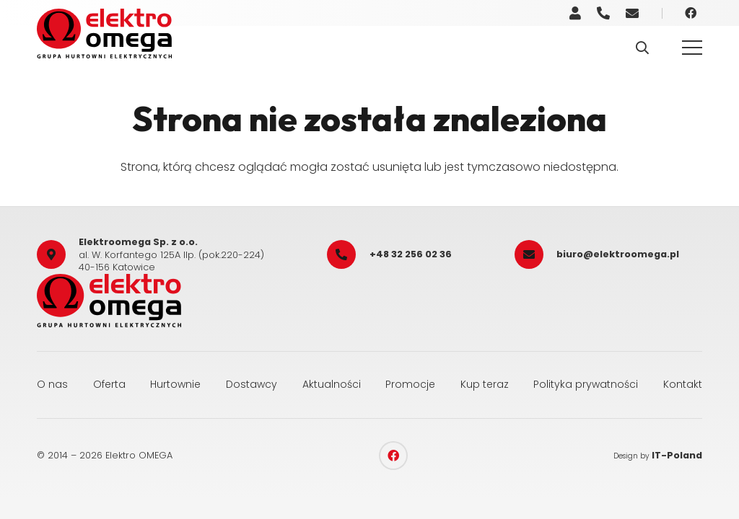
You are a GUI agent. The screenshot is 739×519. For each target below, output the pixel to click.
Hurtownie (175, 384)
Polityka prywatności (585, 384)
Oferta (109, 384)
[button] (642, 48)
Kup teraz (484, 384)
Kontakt (682, 384)
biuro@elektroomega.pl (617, 254)
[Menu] (692, 48)
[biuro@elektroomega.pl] (535, 254)
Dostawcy (251, 384)
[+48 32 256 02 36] (348, 254)
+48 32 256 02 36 (411, 254)
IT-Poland (677, 455)
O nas (52, 384)
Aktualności (331, 384)
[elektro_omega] (104, 33)
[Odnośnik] (575, 13)
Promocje (410, 384)
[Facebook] (690, 13)
